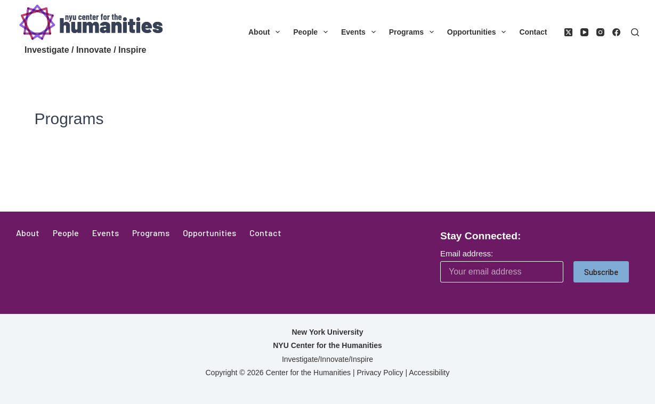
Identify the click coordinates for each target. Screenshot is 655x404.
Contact (533, 32)
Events (360, 32)
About (266, 32)
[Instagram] (600, 32)
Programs (413, 32)
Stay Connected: (480, 235)
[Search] (635, 32)
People (312, 32)
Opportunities (479, 32)
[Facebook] (616, 32)
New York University (327, 332)
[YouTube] (584, 32)
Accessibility (429, 372)
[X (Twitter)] (568, 32)
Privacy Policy (380, 372)
